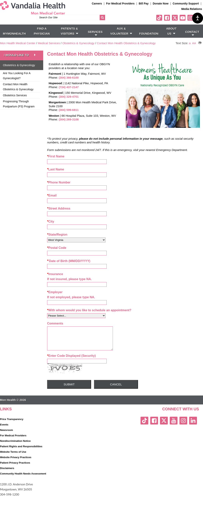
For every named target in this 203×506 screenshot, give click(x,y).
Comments (55, 328)
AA (194, 48)
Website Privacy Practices (15, 466)
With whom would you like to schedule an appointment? (89, 315)
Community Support (186, 3)
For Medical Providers (120, 3)
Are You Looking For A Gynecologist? (17, 81)
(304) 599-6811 (69, 115)
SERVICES (95, 38)
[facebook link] (167, 23)
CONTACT (192, 38)
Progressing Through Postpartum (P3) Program (18, 109)
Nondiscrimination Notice (15, 450)
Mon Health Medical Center (17, 48)
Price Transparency (11, 428)
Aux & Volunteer (121, 36)
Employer (54, 297)
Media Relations (191, 9)
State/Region (57, 239)
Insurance (55, 279)
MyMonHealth (14, 38)
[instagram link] (190, 23)
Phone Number (58, 187)
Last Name (55, 174)
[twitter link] (175, 23)
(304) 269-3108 (69, 124)
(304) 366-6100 (69, 82)
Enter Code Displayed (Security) (71, 365)
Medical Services (49, 48)
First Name (55, 161)
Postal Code (56, 253)
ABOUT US (171, 36)
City (50, 226)
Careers (97, 3)
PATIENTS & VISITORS (69, 36)
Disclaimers (7, 477)
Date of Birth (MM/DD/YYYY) (68, 266)
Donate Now (161, 3)
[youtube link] (182, 23)
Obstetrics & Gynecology (78, 48)
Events (4, 433)
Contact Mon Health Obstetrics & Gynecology (126, 48)
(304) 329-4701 (69, 101)
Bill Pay (144, 3)
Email (52, 200)
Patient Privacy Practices (15, 471)
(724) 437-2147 (69, 92)
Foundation (148, 38)
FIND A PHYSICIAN (42, 36)
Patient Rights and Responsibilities (21, 455)
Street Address (58, 213)
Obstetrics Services (15, 100)
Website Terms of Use (13, 461)
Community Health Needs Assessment (23, 482)
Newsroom (6, 439)
